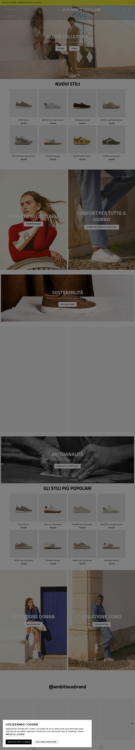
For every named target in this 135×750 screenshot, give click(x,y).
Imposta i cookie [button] (15, 734)
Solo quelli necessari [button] (46, 742)
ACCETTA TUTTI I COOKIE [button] (19, 742)
